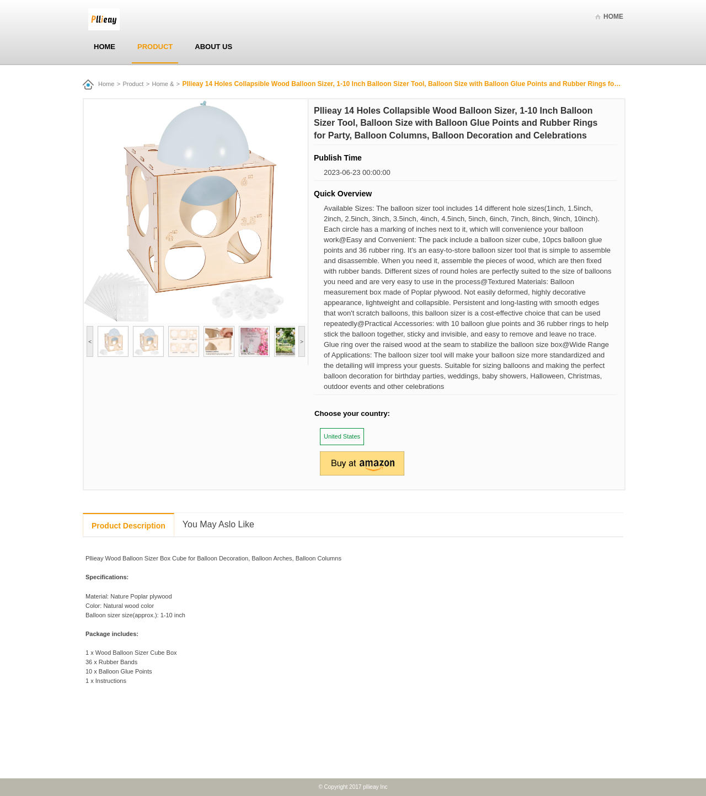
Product (155, 46)
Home (613, 16)
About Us (213, 46)
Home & (163, 84)
